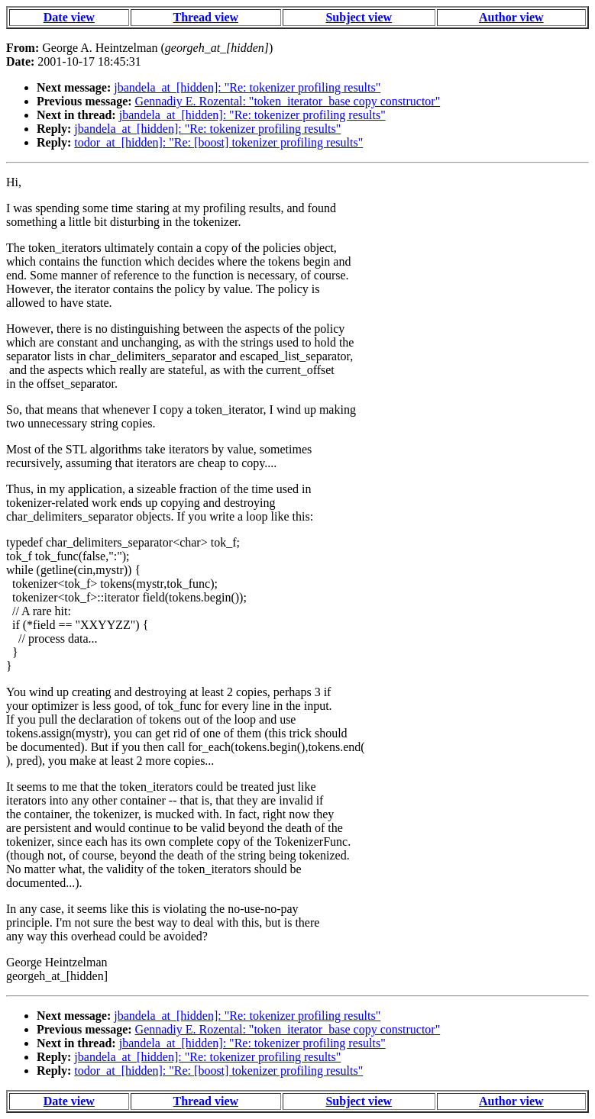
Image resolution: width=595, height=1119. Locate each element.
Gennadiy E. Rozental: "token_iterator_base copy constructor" (288, 101)
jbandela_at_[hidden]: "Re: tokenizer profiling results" (247, 87)
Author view (511, 17)
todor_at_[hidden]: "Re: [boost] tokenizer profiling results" (218, 142)
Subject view (358, 17)
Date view (69, 17)
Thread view (205, 17)
